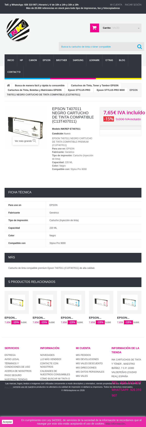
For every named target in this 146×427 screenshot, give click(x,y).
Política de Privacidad (19, 388)
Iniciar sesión (133, 4)
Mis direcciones (86, 367)
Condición (57, 133)
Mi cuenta (83, 348)
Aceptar (7, 421)
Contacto (14, 72)
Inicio (10, 60)
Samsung (78, 60)
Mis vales (82, 376)
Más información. (116, 423)
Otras (109, 60)
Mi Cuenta (116, 4)
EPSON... (11, 317)
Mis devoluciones (87, 359)
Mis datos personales (90, 372)
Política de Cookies (17, 383)
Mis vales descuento (89, 363)
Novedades (47, 355)
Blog (122, 60)
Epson (46, 60)
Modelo (56, 129)
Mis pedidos (83, 355)
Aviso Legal (12, 359)
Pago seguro (13, 375)
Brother (61, 60)
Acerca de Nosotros (18, 371)
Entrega (10, 355)
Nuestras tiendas (16, 379)
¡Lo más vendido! (50, 359)
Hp (21, 60)
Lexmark (94, 60)
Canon (33, 60)
